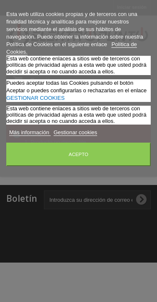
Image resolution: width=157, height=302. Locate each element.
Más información (30, 132)
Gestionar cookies (75, 132)
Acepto (78, 154)
